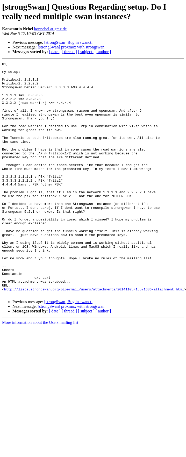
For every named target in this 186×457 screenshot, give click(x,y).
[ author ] (103, 51)
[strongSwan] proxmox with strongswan (71, 47)
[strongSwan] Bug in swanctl (68, 42)
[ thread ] (69, 51)
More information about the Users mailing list (40, 368)
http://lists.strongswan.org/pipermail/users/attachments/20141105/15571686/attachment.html (94, 335)
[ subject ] (86, 51)
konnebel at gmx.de (50, 29)
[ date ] (55, 51)
